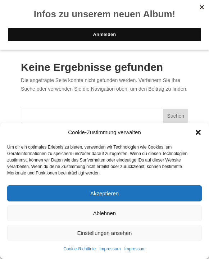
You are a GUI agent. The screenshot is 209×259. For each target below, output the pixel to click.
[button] (198, 132)
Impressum (110, 248)
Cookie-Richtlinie (79, 248)
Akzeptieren (104, 193)
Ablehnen (104, 213)
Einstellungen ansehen (104, 233)
